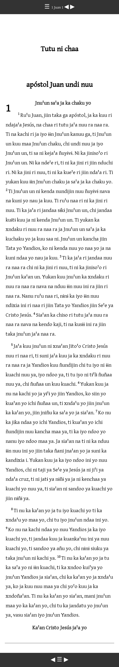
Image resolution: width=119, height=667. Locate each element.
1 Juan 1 (57, 7)
